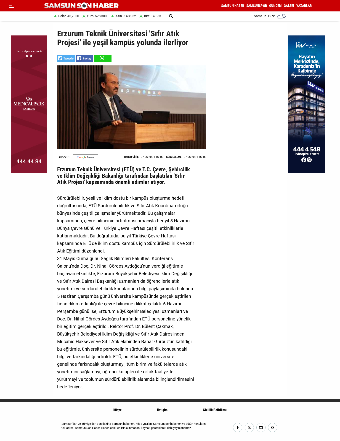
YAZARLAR (304, 6)
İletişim (162, 410)
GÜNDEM (275, 6)
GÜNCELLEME (173, 157)
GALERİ (289, 6)
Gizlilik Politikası (215, 410)
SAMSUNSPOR (256, 6)
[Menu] (11, 5)
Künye (117, 410)
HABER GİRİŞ (131, 157)
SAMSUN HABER (232, 6)
